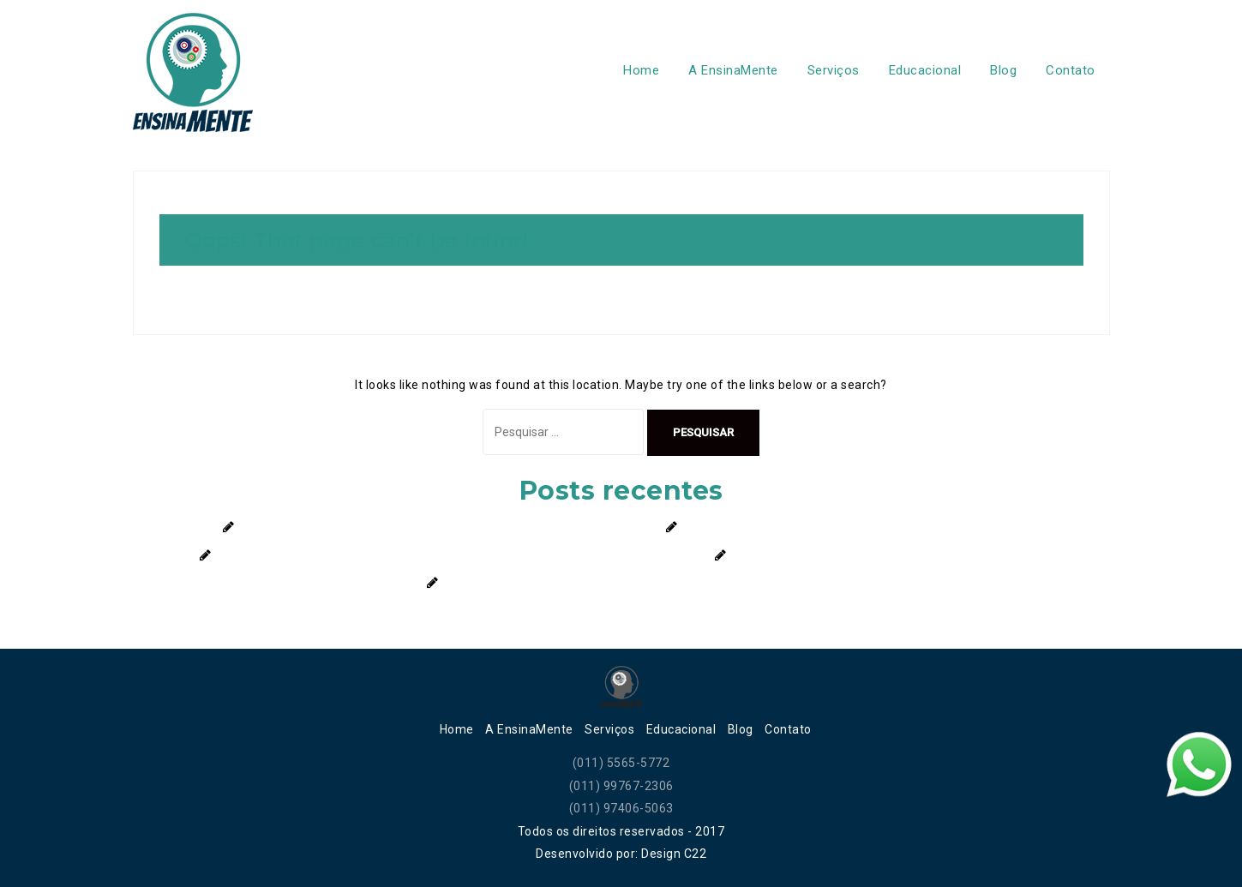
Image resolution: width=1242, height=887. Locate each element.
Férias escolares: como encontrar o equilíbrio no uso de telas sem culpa (448, 527)
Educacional (925, 70)
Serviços (833, 70)
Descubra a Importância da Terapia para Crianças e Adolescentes (635, 583)
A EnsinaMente (733, 70)
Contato (1070, 70)
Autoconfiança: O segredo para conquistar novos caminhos (857, 527)
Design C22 (673, 853)
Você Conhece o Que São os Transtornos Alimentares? (892, 555)
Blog (1003, 70)
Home (641, 70)
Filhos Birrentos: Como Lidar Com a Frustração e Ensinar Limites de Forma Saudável (461, 555)
